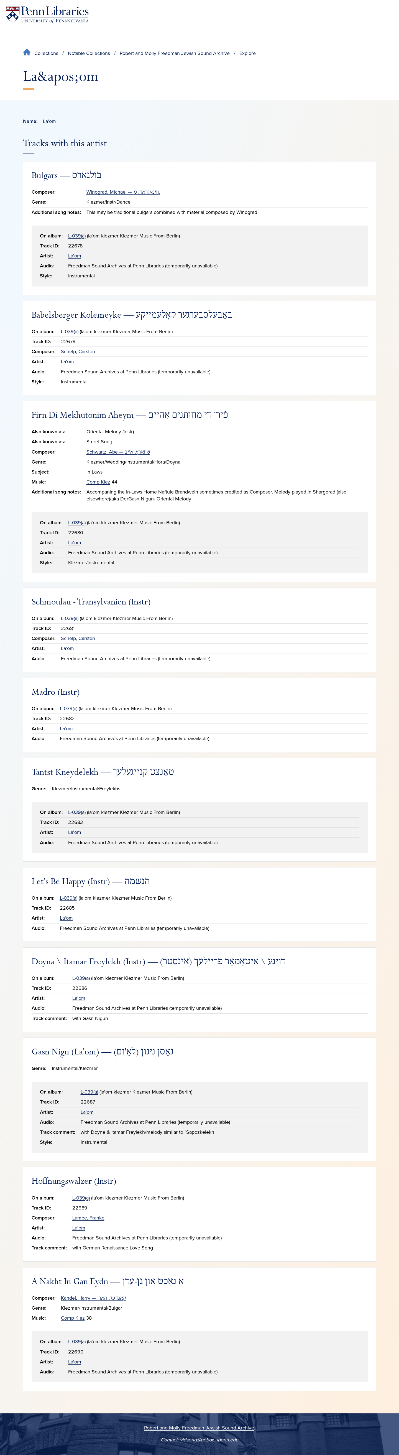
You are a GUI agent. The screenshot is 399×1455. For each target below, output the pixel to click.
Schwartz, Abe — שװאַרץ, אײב (118, 452)
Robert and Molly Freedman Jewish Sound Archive (175, 53)
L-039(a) (77, 236)
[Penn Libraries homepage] (47, 14)
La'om (74, 256)
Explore (247, 53)
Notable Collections (89, 53)
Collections (46, 53)
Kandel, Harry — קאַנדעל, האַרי (93, 1298)
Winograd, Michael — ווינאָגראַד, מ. (123, 192)
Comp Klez (98, 482)
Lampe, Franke (88, 1218)
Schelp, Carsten (78, 351)
